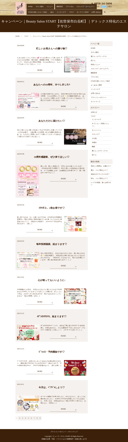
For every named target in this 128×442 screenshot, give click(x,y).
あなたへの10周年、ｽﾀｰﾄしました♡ (51, 84)
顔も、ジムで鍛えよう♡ (99, 178)
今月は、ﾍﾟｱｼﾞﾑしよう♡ (52, 387)
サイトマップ (95, 101)
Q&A (29, 13)
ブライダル (64, 10)
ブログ (45, 13)
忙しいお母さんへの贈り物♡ (51, 48)
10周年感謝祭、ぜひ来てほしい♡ (51, 157)
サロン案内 (38, 10)
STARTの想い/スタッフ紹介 (99, 10)
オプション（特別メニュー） (100, 125)
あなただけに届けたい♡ (51, 121)
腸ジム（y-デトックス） (99, 56)
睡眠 (93, 146)
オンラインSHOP (56, 13)
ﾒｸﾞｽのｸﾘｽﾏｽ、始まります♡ (51, 316)
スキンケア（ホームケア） (78, 10)
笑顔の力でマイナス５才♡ (100, 174)
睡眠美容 (55, 10)
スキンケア (96, 134)
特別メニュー (95, 64)
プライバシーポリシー (98, 97)
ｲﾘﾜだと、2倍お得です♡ (52, 208)
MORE (39, 70)
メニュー (46, 10)
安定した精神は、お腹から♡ (101, 166)
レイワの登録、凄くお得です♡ (101, 184)
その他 (94, 138)
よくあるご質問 (96, 85)
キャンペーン (96, 130)
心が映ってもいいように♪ (52, 280)
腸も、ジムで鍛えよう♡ (99, 170)
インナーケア (37, 13)
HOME (29, 10)
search (76, 13)
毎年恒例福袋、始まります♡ (51, 244)
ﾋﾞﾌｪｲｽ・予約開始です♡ (52, 352)
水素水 (94, 142)
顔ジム (93, 60)
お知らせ (94, 112)
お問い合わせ (67, 13)
